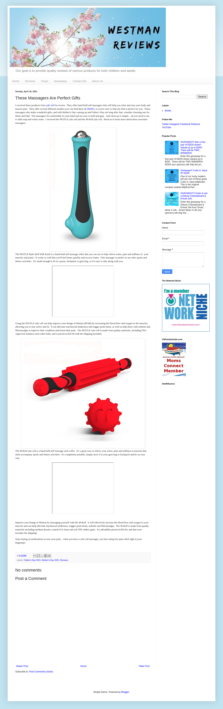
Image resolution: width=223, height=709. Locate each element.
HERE (90, 108)
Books (168, 110)
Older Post (144, 666)
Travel (44, 81)
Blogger (125, 692)
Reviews (30, 81)
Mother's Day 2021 (50, 560)
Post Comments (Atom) (41, 671)
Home (15, 81)
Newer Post (22, 666)
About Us (97, 81)
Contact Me (79, 81)
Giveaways (60, 81)
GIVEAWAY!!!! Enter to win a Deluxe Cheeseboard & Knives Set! (194, 196)
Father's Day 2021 (32, 560)
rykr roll (50, 105)
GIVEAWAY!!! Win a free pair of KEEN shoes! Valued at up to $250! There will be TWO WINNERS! (192, 147)
